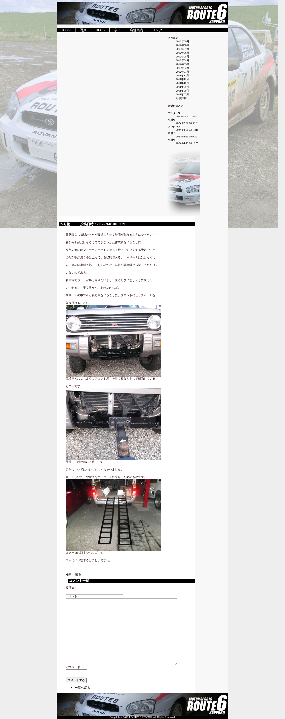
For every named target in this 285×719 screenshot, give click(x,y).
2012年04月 (182, 60)
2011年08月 (182, 90)
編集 (70, 574)
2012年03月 (182, 64)
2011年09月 (182, 86)
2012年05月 (182, 56)
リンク (157, 30)
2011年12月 (182, 75)
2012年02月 (182, 67)
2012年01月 (182, 71)
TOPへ (66, 30)
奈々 (117, 30)
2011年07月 (182, 94)
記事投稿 (181, 98)
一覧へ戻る (82, 687)
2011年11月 (182, 79)
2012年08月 (182, 45)
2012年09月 (182, 41)
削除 (78, 574)
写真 (83, 30)
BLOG (100, 30)
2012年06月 (182, 52)
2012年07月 (182, 49)
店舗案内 (136, 30)
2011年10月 (182, 83)
